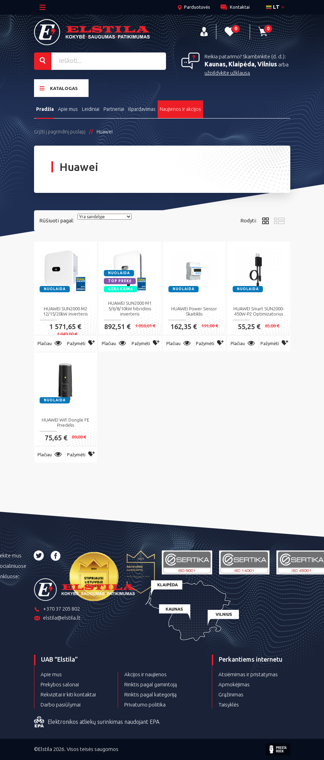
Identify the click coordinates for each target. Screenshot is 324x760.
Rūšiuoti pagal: (56, 220)
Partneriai (113, 109)
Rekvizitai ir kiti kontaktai (68, 694)
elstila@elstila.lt (57, 618)
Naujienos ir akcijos (180, 109)
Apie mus (68, 109)
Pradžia (45, 109)
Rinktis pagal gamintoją (150, 684)
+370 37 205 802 (57, 609)
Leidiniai (90, 109)
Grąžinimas (230, 694)
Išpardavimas (142, 109)
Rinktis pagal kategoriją (150, 694)
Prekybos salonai (60, 684)
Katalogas (59, 88)
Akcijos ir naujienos (145, 674)
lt (273, 7)
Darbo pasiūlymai (61, 705)
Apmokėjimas (234, 684)
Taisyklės (228, 705)
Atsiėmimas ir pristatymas (248, 674)
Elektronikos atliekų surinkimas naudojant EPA (96, 722)
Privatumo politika (145, 705)
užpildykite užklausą (227, 73)
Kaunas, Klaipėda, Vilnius (241, 63)
